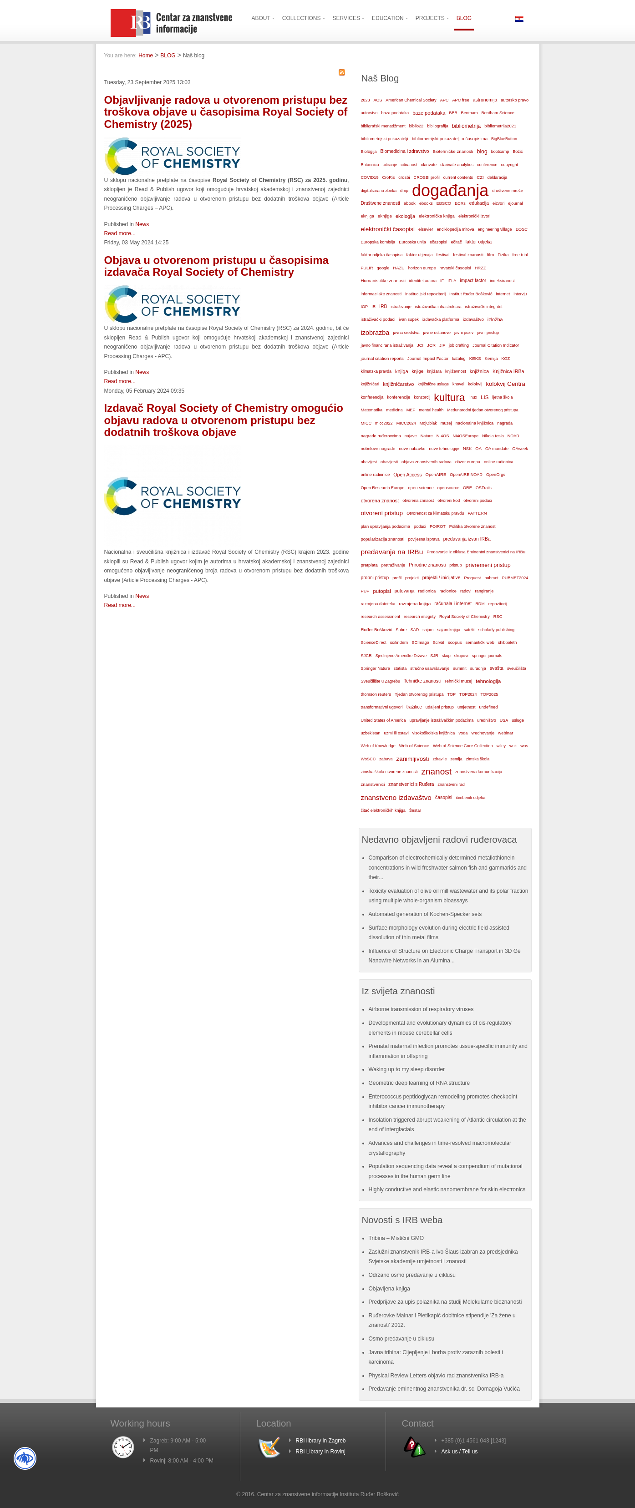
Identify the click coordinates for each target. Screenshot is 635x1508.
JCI (420, 345)
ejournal (515, 203)
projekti (412, 578)
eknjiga (367, 216)
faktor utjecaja (419, 255)
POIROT (438, 526)
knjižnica (479, 371)
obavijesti (389, 462)
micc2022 (384, 423)
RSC (498, 616)
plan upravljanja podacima (386, 526)
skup (446, 655)
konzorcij (422, 397)
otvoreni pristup (382, 513)
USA (504, 720)
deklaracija (498, 177)
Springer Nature (375, 668)
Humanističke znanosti (383, 280)
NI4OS (443, 436)
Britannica (370, 164)
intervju (520, 294)
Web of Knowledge (378, 746)
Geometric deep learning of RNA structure (419, 1083)
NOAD (513, 436)
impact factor (473, 280)
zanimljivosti (412, 758)
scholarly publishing (496, 629)
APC (444, 100)
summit (459, 668)
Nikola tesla (493, 436)
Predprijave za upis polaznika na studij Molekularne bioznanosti (445, 1302)
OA (478, 448)
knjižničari (370, 384)
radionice (447, 591)
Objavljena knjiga (389, 1288)
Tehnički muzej (458, 681)
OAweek (520, 448)
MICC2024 (406, 423)
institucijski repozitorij (425, 293)
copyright (509, 164)
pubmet (491, 578)
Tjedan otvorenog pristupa (419, 694)
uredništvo (486, 720)
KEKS (475, 358)
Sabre (401, 629)
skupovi (461, 655)
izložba (495, 319)
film (490, 254)
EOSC (522, 229)
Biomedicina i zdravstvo (404, 151)
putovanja (405, 590)
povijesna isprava (424, 539)
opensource (448, 488)
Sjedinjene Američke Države (401, 655)
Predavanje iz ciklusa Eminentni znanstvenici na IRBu (476, 552)
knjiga (401, 371)
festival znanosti (468, 255)
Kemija (491, 358)
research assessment (381, 616)
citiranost (409, 164)
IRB (383, 306)
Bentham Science (498, 113)
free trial (520, 254)
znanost (437, 771)
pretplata (369, 564)
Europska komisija (378, 242)
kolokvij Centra (505, 383)
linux (472, 397)
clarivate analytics (456, 164)
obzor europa (467, 462)
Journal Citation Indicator (495, 345)
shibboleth (507, 642)
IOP (364, 306)
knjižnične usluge (433, 384)
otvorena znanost (380, 500)
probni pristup (375, 577)
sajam (427, 629)
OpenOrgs (495, 474)
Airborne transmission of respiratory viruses (421, 1009)
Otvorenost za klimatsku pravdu (435, 513)
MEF (411, 410)
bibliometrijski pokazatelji (384, 138)
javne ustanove (437, 332)
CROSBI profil (427, 177)
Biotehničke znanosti (452, 151)
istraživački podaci (378, 319)
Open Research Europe (383, 488)
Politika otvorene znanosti (473, 526)
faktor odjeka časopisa (382, 255)
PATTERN (477, 513)
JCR (431, 345)
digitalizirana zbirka (379, 190)
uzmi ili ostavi (396, 733)
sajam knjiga (448, 629)
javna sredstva (406, 332)
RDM (480, 604)
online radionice (375, 474)
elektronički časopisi (388, 229)
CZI (480, 177)
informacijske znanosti (381, 294)
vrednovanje (482, 733)
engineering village (495, 229)
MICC (366, 423)
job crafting (459, 345)
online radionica (498, 462)
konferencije (398, 397)
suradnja (478, 668)
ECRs (460, 203)
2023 (365, 100)
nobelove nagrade (378, 448)
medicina (394, 410)
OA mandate (496, 448)
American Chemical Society (411, 100)
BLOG (167, 55)
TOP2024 (468, 694)
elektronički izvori (474, 216)
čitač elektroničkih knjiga (383, 810)
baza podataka (395, 113)
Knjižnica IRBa (508, 371)
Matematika (372, 410)
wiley (501, 746)
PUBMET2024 (515, 578)
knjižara (434, 371)
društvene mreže (507, 190)
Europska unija (412, 242)
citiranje (390, 164)
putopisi (382, 591)
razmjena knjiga (415, 603)
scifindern (399, 642)
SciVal (438, 642)
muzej (446, 423)
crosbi (404, 177)
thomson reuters (376, 694)
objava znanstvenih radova (426, 462)
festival (443, 255)
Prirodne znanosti (427, 564)
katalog (458, 358)
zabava (385, 759)
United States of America (383, 720)
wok (513, 746)
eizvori (498, 203)
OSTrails (484, 488)
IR (373, 306)
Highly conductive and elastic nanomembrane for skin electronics (447, 1189)
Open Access (407, 474)
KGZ (505, 358)
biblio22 (416, 126)
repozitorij (497, 604)
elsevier (425, 229)
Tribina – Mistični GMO (396, 1238)
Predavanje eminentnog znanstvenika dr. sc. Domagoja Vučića (444, 1389)
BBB (453, 113)
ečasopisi (438, 242)
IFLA (451, 280)
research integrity (420, 616)
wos (524, 745)
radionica (427, 590)
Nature (427, 436)
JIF (442, 345)
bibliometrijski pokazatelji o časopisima (450, 138)
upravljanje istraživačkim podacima (442, 720)
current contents (458, 177)
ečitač (456, 242)
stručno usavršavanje (429, 668)
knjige (418, 371)
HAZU (399, 268)
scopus (455, 642)
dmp (404, 190)
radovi (466, 591)
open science (421, 487)
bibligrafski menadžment (383, 126)
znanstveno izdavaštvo (396, 797)
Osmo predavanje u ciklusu (402, 1339)
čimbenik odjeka (471, 797)
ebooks (426, 203)
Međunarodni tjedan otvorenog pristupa (482, 410)
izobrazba (375, 332)
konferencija (372, 397)
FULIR (367, 268)
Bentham (469, 113)
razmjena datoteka (378, 604)
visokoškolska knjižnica (433, 733)
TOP (451, 694)
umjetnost (466, 707)
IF (442, 280)
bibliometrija (466, 126)
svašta (496, 668)
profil (396, 578)
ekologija (405, 216)
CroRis (388, 177)
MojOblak (428, 423)
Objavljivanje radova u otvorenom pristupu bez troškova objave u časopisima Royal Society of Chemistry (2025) (226, 112)
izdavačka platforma (440, 319)
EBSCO (444, 203)
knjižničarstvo (398, 384)
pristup (455, 565)
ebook (410, 203)
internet (503, 294)
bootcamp (500, 151)
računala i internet (453, 603)
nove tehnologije (444, 448)
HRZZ (480, 268)
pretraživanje (393, 565)
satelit (469, 629)
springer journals (487, 655)
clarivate (429, 164)
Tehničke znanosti (422, 680)
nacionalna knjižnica (475, 423)
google (383, 268)
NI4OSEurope (465, 436)
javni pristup (488, 332)
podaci (420, 526)
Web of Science (414, 745)
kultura (449, 397)
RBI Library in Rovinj (320, 1451)
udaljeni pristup (440, 707)
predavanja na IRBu (392, 552)
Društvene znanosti (380, 203)
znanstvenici (373, 784)
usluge (518, 720)
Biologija (369, 151)
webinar (505, 732)
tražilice (414, 706)
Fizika (503, 255)
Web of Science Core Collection (463, 746)
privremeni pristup (488, 565)
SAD (415, 629)
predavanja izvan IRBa (467, 538)
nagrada (505, 423)
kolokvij (475, 383)
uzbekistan (371, 733)
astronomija (485, 99)
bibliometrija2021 (500, 126)
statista (400, 668)
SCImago (420, 642)
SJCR (366, 655)
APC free (460, 100)
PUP (365, 591)
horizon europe (422, 268)
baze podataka (428, 113)
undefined (488, 707)
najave (411, 436)
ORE (467, 488)
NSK (467, 448)
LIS (484, 397)
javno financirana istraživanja (387, 345)
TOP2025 (489, 694)
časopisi (443, 797)
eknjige (385, 215)
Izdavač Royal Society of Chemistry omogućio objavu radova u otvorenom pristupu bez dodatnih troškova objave (223, 420)
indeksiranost (502, 280)
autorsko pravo (514, 100)
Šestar (415, 810)
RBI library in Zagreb (321, 1440)
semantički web (480, 642)
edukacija (479, 203)
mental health (431, 410)
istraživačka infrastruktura (438, 306)
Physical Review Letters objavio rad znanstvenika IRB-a (436, 1375)
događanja (450, 190)
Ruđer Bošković (376, 629)
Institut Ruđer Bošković (470, 294)
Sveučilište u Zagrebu (381, 681)
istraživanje (401, 306)
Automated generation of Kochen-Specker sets (425, 914)
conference (487, 164)
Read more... (120, 233)
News (142, 224)
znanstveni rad (451, 784)
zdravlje (439, 759)
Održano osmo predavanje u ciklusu (412, 1275)
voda (462, 733)
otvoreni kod (448, 500)
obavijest (369, 462)
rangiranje (484, 591)
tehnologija (488, 681)
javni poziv (463, 332)
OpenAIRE (435, 474)
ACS (378, 100)
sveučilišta (516, 668)
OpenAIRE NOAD (466, 474)
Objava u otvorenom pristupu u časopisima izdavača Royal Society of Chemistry (216, 266)
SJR (434, 655)
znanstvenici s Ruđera (411, 784)
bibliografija (437, 126)
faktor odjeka (479, 241)
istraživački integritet (484, 306)
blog (482, 151)
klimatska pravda (376, 371)
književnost (455, 371)
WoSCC (368, 759)
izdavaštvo (473, 319)
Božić (518, 151)
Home (145, 55)
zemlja (456, 759)
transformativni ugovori (382, 707)
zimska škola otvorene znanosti (389, 771)
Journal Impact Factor (427, 358)
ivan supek (409, 319)
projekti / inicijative (441, 577)
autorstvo (369, 113)
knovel (458, 384)
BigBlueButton (504, 139)
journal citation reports (382, 358)
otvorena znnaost (418, 500)
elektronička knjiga (437, 215)
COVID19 (370, 177)
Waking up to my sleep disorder (407, 1069)
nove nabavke (412, 448)
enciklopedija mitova (455, 229)
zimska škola (478, 759)
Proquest (472, 578)
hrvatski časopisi (455, 267)
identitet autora (423, 280)
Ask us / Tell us (460, 1451)
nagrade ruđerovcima (381, 436)
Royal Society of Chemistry (464, 616)
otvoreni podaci (477, 500)
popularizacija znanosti (383, 538)
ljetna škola (502, 397)
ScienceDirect (373, 642)
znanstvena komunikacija (478, 771)
